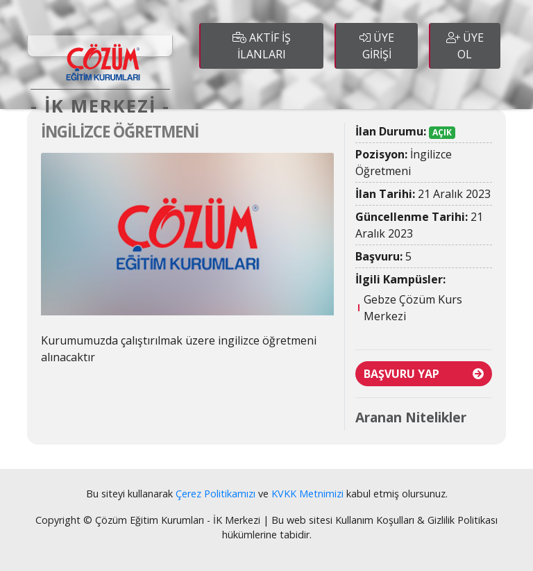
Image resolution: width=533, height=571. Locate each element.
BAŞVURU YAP (424, 373)
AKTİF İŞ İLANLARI (261, 46)
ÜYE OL (465, 46)
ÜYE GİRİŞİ (376, 46)
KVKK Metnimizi (307, 493)
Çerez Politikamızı (215, 493)
